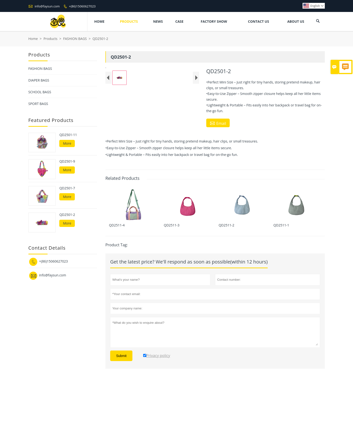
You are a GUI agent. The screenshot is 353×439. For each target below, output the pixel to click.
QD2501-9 (67, 161)
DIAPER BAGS (38, 80)
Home (99, 21)
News (158, 21)
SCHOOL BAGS (39, 92)
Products (129, 21)
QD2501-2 (67, 215)
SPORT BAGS (38, 103)
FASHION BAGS (75, 38)
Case (179, 21)
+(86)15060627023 (82, 6)
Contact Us (258, 21)
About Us (295, 21)
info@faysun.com (47, 6)
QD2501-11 (68, 135)
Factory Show (214, 21)
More (67, 143)
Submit (121, 404)
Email (218, 123)
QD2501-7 (67, 188)
